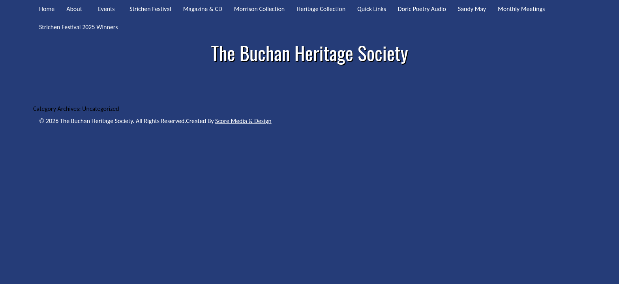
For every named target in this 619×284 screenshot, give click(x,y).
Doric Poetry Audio (422, 9)
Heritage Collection (320, 9)
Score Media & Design (243, 121)
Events (106, 9)
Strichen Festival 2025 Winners (78, 27)
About (74, 9)
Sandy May (472, 9)
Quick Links (371, 9)
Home (46, 9)
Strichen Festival (150, 9)
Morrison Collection (259, 9)
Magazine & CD (202, 9)
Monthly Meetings (521, 9)
